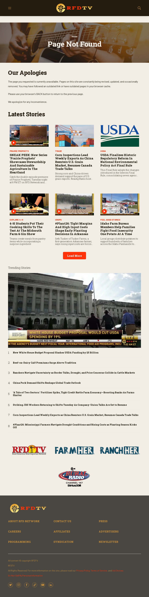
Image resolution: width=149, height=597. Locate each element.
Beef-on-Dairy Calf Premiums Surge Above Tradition (44, 362)
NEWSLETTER (108, 541)
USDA (103, 151)
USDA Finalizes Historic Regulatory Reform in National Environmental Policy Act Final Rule (118, 160)
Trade (58, 151)
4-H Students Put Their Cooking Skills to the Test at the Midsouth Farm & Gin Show (27, 229)
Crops (58, 219)
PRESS (103, 521)
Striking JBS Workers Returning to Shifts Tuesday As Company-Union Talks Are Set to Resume (70, 405)
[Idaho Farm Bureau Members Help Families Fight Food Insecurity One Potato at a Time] (119, 204)
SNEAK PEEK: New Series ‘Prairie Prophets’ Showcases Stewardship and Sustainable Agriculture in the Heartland (28, 163)
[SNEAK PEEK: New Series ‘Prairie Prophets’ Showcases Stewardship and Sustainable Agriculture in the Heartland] (29, 136)
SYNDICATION (63, 541)
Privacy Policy (83, 570)
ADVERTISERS (109, 531)
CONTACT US (62, 521)
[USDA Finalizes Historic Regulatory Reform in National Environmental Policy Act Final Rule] (119, 136)
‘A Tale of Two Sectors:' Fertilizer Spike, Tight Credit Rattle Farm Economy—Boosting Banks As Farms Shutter (73, 394)
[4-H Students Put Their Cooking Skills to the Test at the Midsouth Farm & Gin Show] (29, 204)
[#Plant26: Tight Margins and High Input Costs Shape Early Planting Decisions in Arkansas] (74, 204)
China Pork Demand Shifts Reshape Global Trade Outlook (47, 383)
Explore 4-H (16, 219)
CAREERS (14, 531)
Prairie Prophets (19, 151)
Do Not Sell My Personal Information (25, 575)
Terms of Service (99, 570)
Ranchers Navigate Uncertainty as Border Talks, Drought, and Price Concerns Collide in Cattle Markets (74, 372)
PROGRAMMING (19, 541)
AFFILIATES (61, 531)
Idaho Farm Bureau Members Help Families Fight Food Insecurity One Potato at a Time (117, 229)
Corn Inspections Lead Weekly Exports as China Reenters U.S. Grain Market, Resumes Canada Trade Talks (74, 162)
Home (74, 36)
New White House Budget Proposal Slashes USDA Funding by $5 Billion (56, 352)
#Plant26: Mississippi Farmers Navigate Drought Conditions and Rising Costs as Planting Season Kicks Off (75, 426)
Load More (74, 255)
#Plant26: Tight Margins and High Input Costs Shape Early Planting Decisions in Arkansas (73, 229)
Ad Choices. (118, 570)
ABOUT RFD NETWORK (24, 521)
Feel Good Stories (110, 219)
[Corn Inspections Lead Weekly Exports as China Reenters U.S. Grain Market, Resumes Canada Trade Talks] (74, 136)
